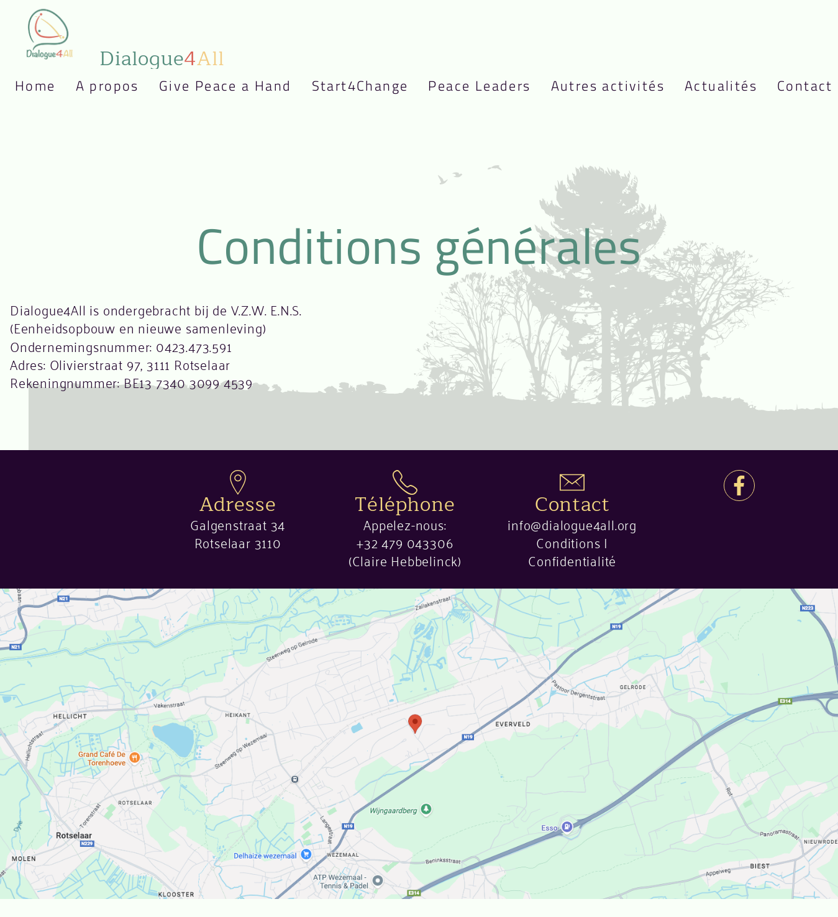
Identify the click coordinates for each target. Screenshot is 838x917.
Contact (805, 85)
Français (27, 108)
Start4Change (360, 85)
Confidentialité (572, 560)
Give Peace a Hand (225, 85)
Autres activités (608, 85)
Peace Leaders (479, 85)
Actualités (721, 85)
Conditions (568, 542)
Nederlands (27, 124)
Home (35, 85)
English (27, 140)
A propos (107, 85)
